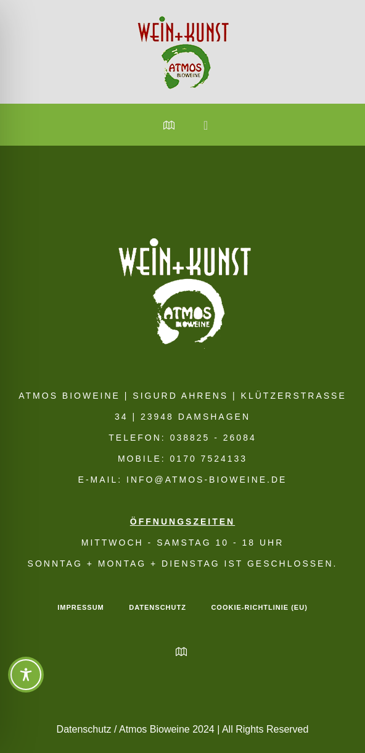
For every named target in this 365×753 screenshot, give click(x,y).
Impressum (80, 607)
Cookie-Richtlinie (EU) (259, 607)
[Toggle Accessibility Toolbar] (26, 674)
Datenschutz (157, 607)
